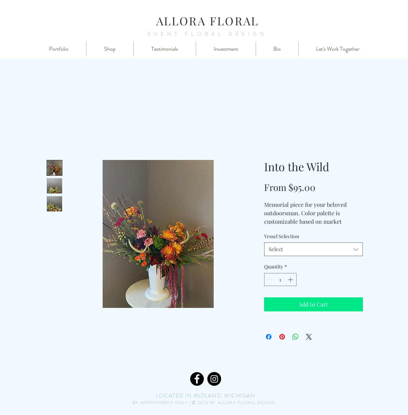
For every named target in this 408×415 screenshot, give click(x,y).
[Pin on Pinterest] (282, 337)
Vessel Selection (281, 236)
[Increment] (291, 279)
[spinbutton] (280, 279)
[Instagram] (214, 379)
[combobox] (313, 249)
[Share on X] (309, 337)
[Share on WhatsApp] (295, 337)
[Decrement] (269, 279)
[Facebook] (197, 379)
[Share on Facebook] (268, 337)
